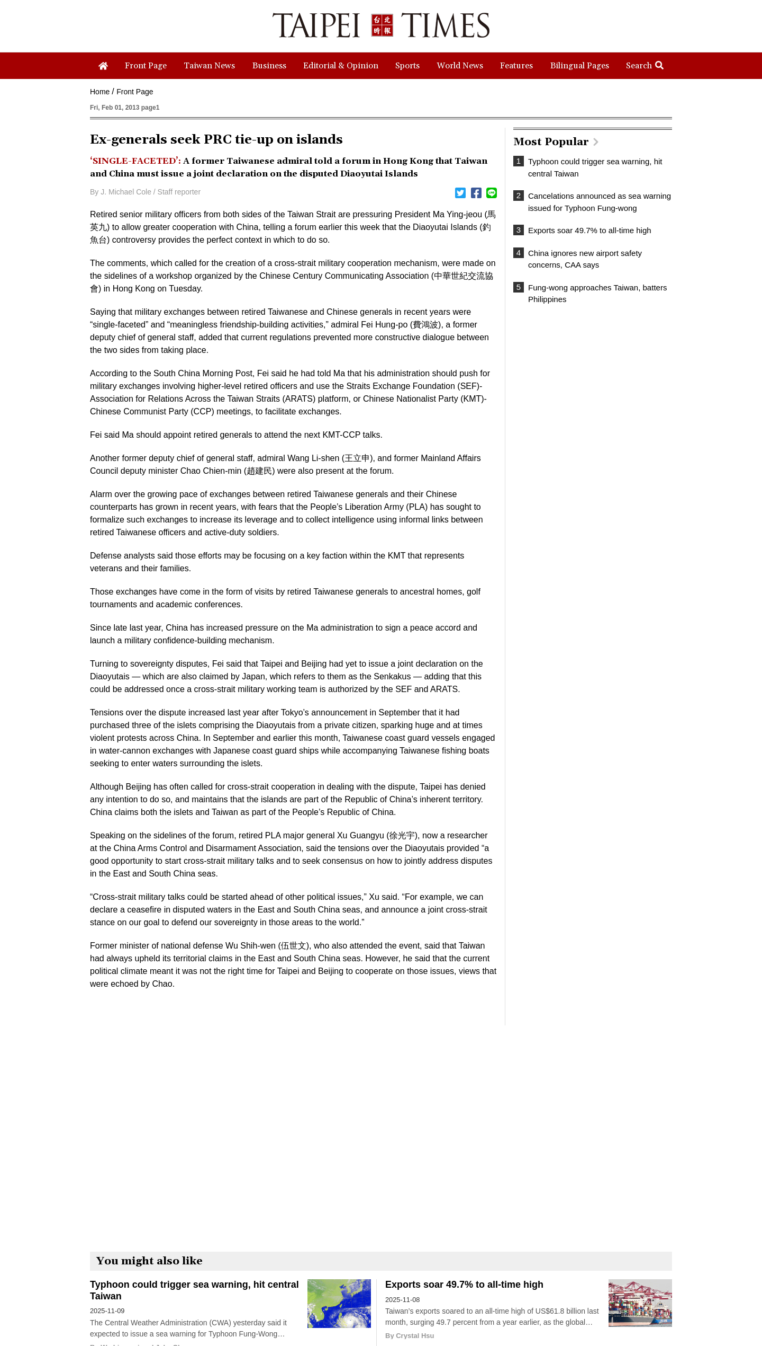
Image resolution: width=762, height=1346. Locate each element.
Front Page (134, 91)
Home (100, 91)
